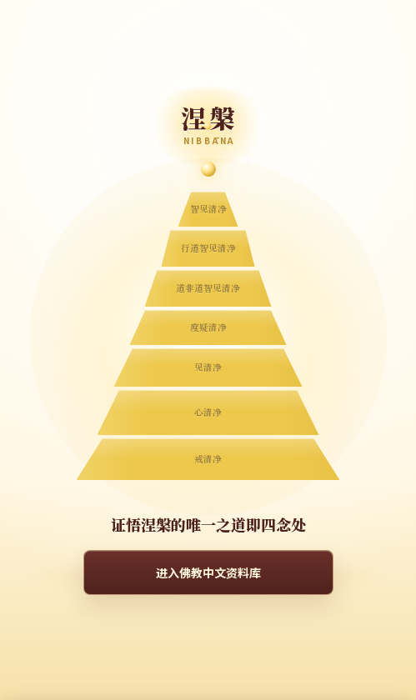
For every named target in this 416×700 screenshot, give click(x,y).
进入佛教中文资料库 (208, 572)
